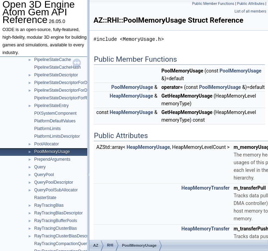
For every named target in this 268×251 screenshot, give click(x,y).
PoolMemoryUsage (52, 151)
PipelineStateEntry (51, 105)
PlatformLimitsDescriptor (57, 136)
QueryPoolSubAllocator (56, 190)
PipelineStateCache (52, 59)
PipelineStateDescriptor (56, 75)
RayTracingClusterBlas (55, 228)
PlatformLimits (47, 128)
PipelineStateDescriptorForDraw (64, 90)
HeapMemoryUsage (131, 96)
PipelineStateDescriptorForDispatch (67, 82)
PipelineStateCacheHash (57, 67)
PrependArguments (52, 159)
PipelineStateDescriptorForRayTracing (69, 98)
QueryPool (44, 174)
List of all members (250, 11)
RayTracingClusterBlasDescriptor (65, 236)
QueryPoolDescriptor (53, 182)
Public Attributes (251, 3)
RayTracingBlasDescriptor (58, 213)
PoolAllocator (46, 144)
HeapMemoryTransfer (205, 188)
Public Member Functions (213, 3)
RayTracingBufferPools (55, 220)
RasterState (45, 197)
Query (40, 167)
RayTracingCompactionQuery (61, 243)
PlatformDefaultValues (55, 121)
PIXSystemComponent (55, 113)
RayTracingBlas (49, 205)
